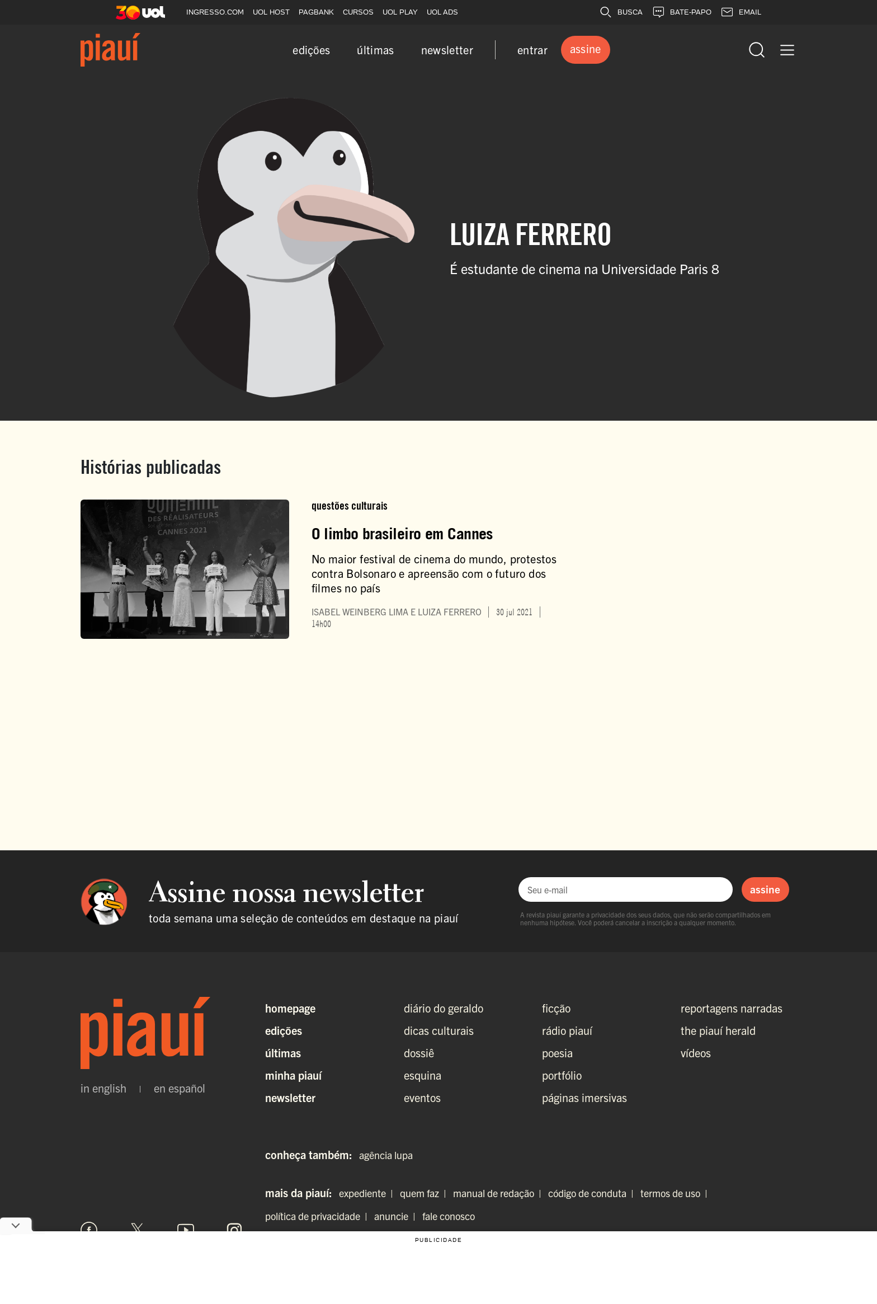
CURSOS (358, 12)
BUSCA (621, 12)
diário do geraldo (443, 1008)
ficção (556, 1008)
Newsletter (290, 1097)
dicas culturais (439, 1030)
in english (103, 1088)
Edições (283, 1030)
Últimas (283, 1053)
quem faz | (425, 1193)
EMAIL (740, 12)
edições (311, 50)
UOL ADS (442, 12)
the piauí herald (718, 1030)
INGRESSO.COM (215, 12)
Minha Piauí (293, 1075)
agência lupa (386, 1154)
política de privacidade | (318, 1215)
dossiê (419, 1053)
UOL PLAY (400, 12)
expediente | (368, 1193)
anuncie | (397, 1215)
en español (179, 1088)
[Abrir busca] (757, 49)
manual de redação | (499, 1193)
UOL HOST (271, 12)
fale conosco (448, 1215)
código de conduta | (593, 1193)
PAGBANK (316, 12)
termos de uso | (676, 1193)
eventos (422, 1097)
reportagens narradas (731, 1008)
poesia (557, 1053)
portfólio (562, 1075)
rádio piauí (567, 1030)
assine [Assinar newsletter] (765, 889)
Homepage (290, 1008)
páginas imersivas (584, 1097)
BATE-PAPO (681, 12)
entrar (532, 50)
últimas (375, 50)
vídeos (696, 1053)
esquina (422, 1075)
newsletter (447, 50)
